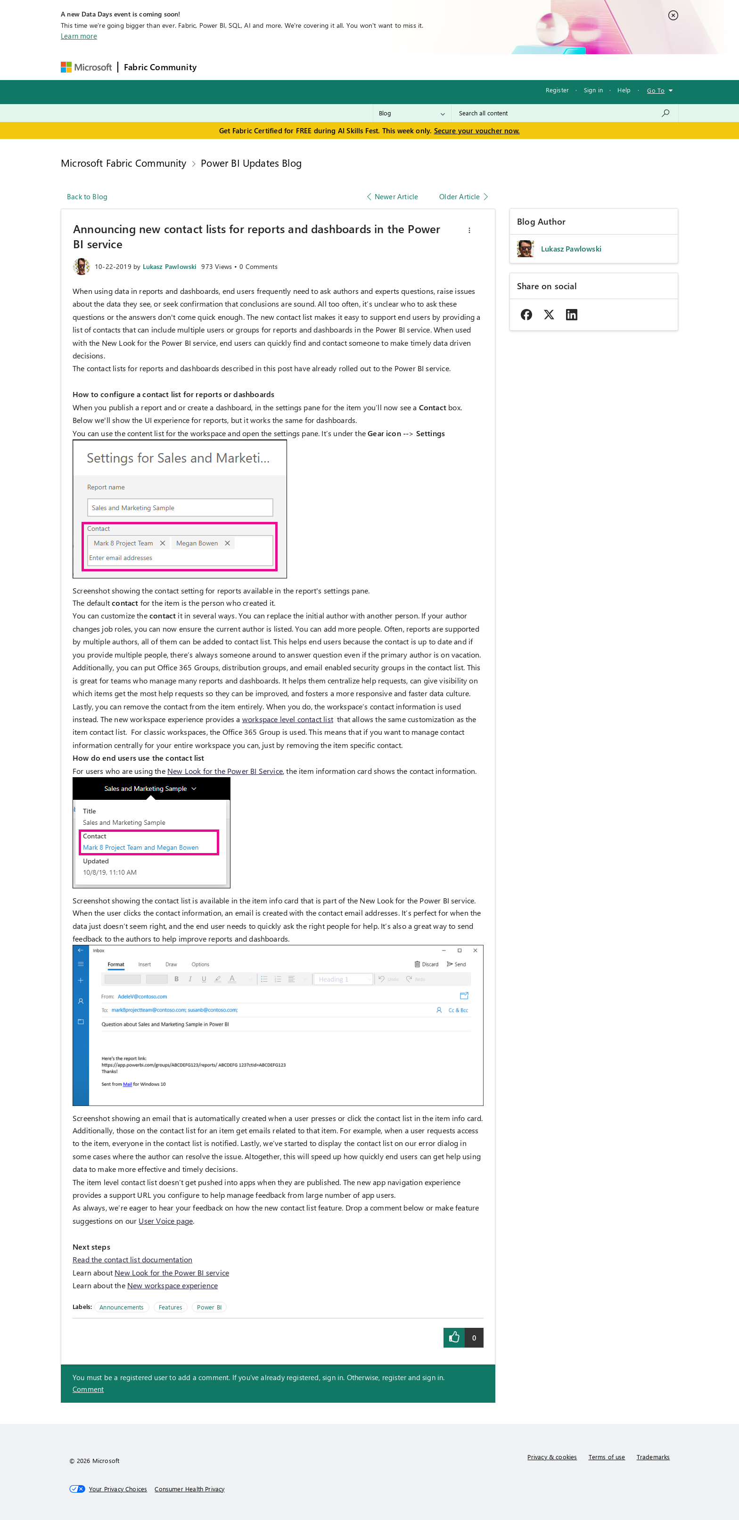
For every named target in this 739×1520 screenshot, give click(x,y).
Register (557, 90)
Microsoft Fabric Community (124, 162)
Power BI (209, 1307)
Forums (218, 67)
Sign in (593, 90)
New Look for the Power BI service (172, 1272)
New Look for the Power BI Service (225, 771)
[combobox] (565, 113)
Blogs (382, 67)
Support (458, 67)
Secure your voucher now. (477, 130)
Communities (340, 67)
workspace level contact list (287, 719)
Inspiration (259, 67)
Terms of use (607, 1457)
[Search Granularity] (412, 113)
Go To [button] (656, 90)
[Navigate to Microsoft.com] (86, 67)
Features (170, 1307)
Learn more (79, 36)
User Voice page (166, 1221)
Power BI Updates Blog (251, 162)
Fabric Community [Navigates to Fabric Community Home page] (160, 67)
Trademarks (653, 1457)
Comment (88, 1389)
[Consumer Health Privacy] (189, 1488)
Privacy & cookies (552, 1457)
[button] (469, 230)
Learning (418, 67)
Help (624, 90)
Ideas (298, 67)
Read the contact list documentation (132, 1259)
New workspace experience (172, 1285)
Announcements (121, 1307)
